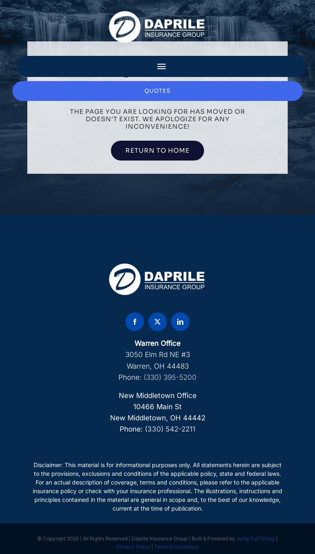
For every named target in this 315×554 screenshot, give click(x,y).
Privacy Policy (133, 547)
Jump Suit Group (255, 538)
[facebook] (134, 321)
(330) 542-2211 (170, 429)
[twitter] (157, 321)
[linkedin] (180, 321)
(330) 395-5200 (170, 377)
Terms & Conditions (176, 547)
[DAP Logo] (157, 14)
